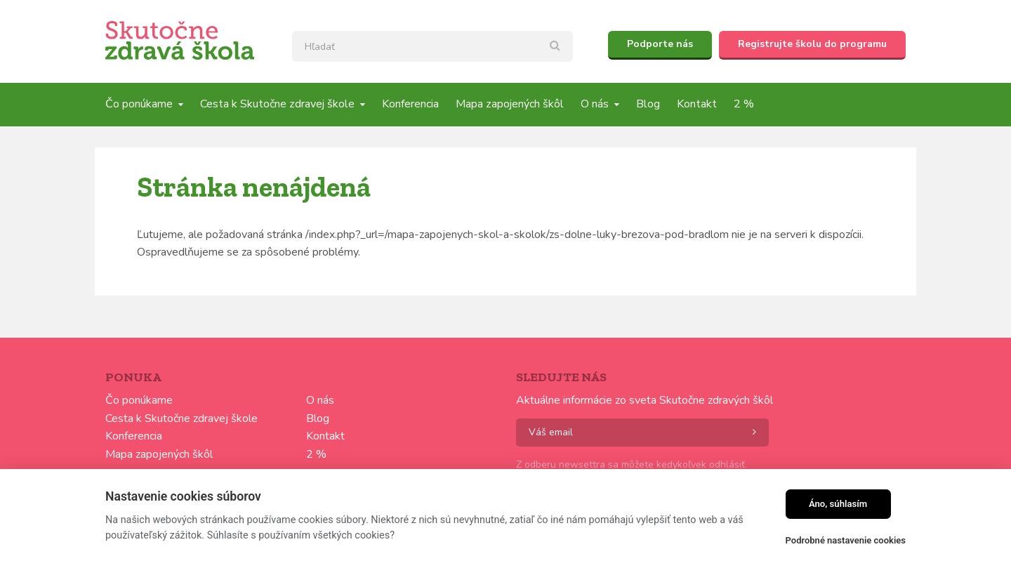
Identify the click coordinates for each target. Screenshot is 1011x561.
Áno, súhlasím (838, 504)
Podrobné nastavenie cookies (846, 540)
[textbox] (432, 46)
